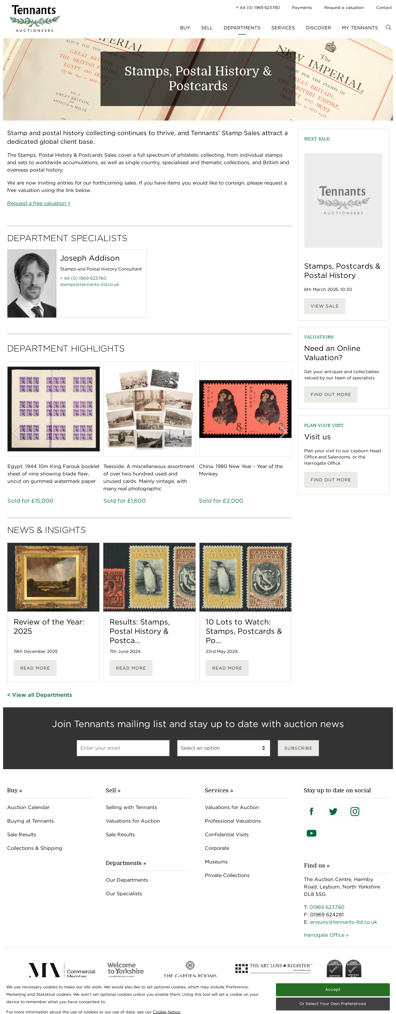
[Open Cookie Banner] (17, 1008)
